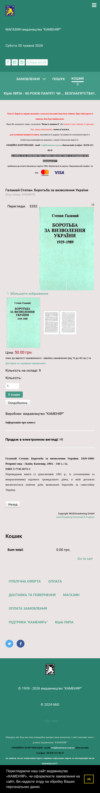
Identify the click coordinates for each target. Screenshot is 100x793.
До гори (50, 721)
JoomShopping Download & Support (75, 517)
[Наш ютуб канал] (37, 62)
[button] (42, 787)
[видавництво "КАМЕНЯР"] (9, 10)
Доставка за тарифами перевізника (25, 363)
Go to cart (85, 559)
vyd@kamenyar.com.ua (51, 145)
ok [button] (89, 779)
